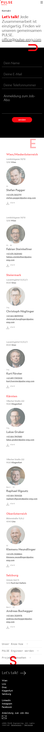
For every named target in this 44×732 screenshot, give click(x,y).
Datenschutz (16, 725)
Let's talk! (14, 673)
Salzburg (6, 694)
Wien (4, 680)
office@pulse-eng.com (21, 39)
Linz (4, 684)
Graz (4, 687)
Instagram (7, 703)
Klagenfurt (7, 690)
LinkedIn (6, 700)
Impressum (28, 725)
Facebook (7, 707)
